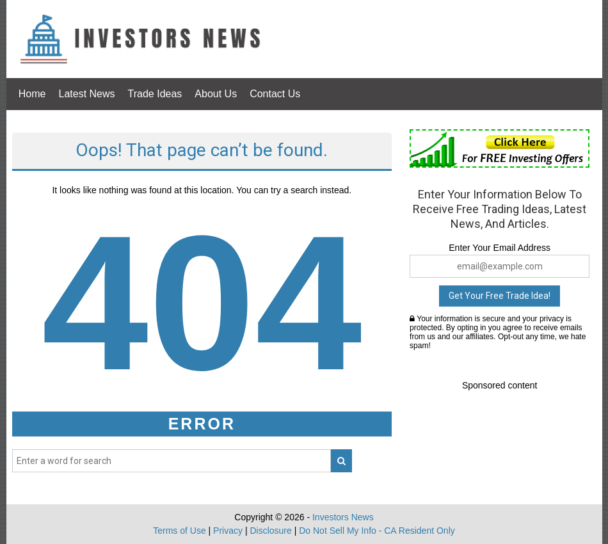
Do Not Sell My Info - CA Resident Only (377, 530)
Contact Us (275, 93)
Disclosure (270, 530)
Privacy (228, 530)
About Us (216, 93)
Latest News (87, 93)
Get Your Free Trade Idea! (499, 296)
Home (32, 93)
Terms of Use (179, 530)
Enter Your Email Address (499, 248)
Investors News (343, 517)
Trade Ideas (155, 93)
